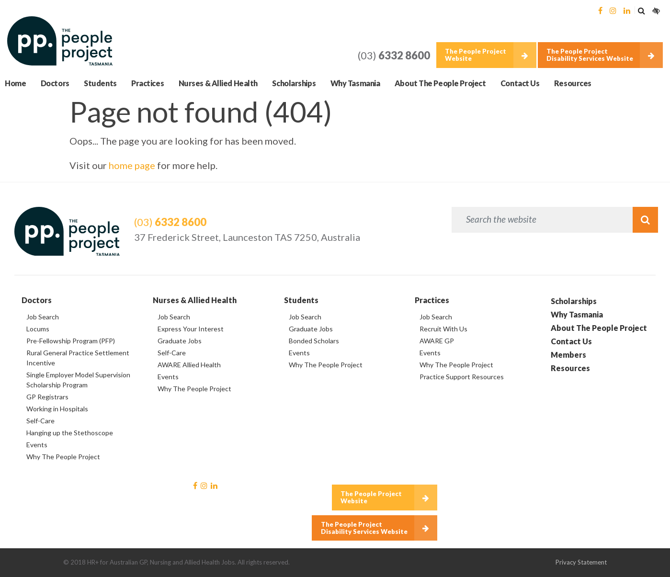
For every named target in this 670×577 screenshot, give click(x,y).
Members (568, 354)
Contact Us (520, 83)
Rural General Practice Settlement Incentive (77, 358)
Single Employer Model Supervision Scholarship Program (78, 380)
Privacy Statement (581, 562)
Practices (147, 83)
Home (15, 83)
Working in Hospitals (57, 409)
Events (36, 445)
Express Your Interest (191, 329)
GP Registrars (47, 397)
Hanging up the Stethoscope (69, 433)
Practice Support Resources (462, 377)
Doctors (55, 83)
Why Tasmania (355, 83)
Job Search (42, 317)
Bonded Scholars (314, 341)
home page (132, 165)
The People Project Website (475, 54)
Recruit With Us (443, 329)
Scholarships (294, 83)
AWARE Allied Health (189, 365)
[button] (641, 10)
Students (100, 83)
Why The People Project (63, 457)
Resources (572, 83)
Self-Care (40, 421)
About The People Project (440, 83)
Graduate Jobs (180, 341)
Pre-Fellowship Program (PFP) (70, 341)
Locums (37, 329)
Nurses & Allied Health (218, 83)
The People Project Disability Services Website (589, 54)
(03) (394, 55)
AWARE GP (437, 341)
